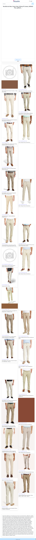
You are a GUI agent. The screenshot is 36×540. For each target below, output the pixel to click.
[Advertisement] (27, 161)
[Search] (18, 4)
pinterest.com (18, 59)
